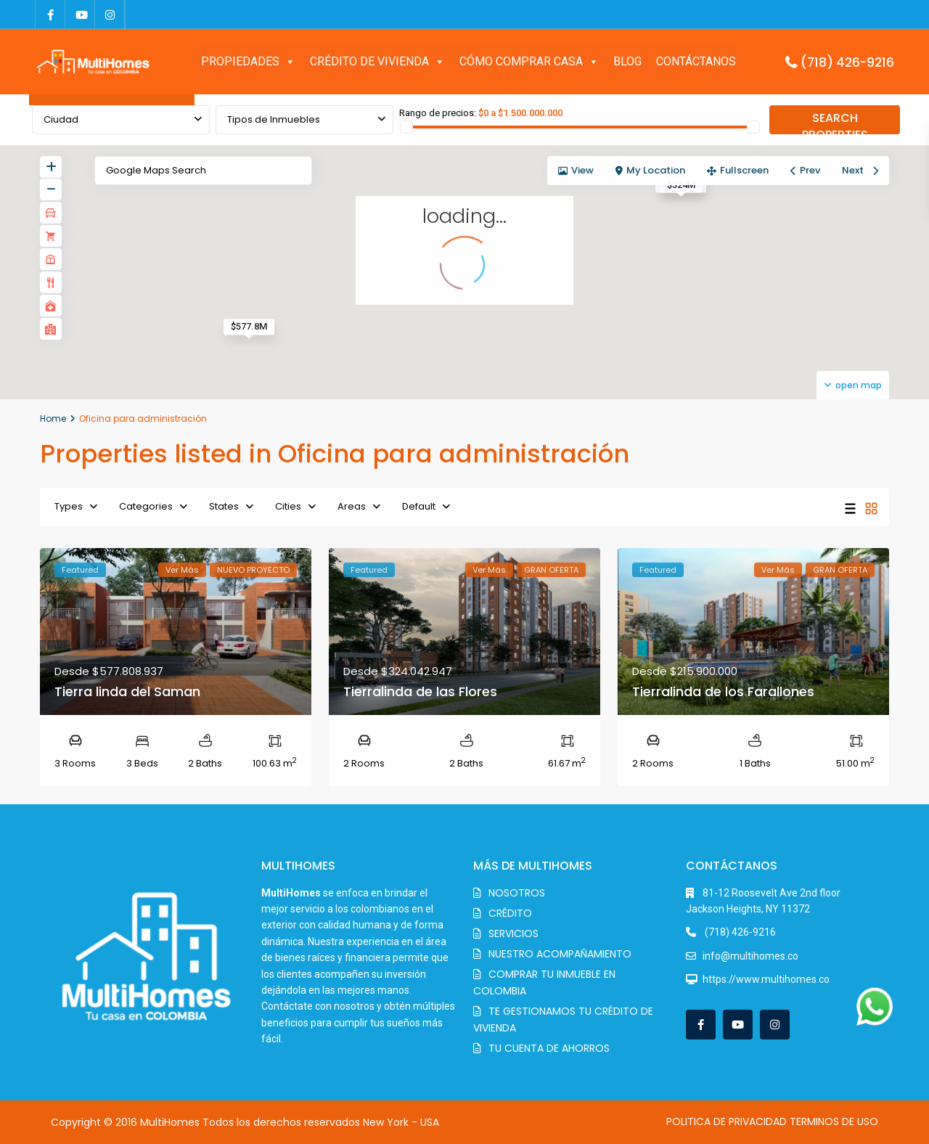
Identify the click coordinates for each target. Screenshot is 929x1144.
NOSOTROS (516, 893)
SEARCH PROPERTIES (835, 122)
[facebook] (50, 14)
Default (418, 506)
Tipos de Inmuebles (273, 119)
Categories (146, 506)
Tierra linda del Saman (127, 691)
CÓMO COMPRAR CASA (529, 62)
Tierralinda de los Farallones (723, 691)
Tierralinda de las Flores (420, 691)
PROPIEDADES (248, 62)
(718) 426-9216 (847, 62)
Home (53, 418)
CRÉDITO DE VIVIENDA (377, 62)
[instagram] (110, 14)
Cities (288, 506)
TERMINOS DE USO (834, 1121)
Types (68, 506)
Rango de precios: (437, 112)
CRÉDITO (510, 913)
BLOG (627, 61)
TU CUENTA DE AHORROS (549, 1048)
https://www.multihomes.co (766, 979)
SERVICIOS (513, 933)
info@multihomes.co (750, 956)
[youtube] (80, 14)
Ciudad (61, 119)
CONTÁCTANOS (696, 61)
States (224, 506)
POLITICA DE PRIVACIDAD (726, 1121)
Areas (351, 506)
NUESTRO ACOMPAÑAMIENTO (559, 954)
